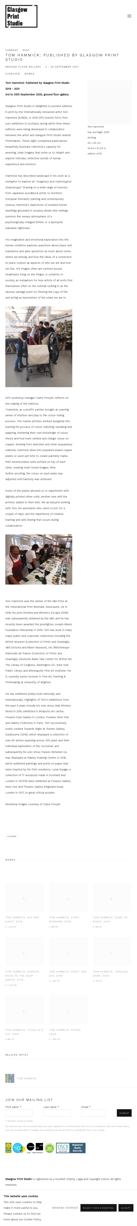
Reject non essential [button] (98, 1208)
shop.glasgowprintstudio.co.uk (21, 16)
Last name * (51, 1107)
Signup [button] (124, 1113)
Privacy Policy (122, 1126)
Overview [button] (12, 73)
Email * (86, 1107)
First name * (13, 1107)
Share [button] (13, 836)
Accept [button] (126, 1208)
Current (11, 50)
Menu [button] (129, 16)
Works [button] (29, 73)
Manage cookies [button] (65, 1207)
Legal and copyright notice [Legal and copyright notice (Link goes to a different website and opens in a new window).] (92, 1179)
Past (26, 50)
